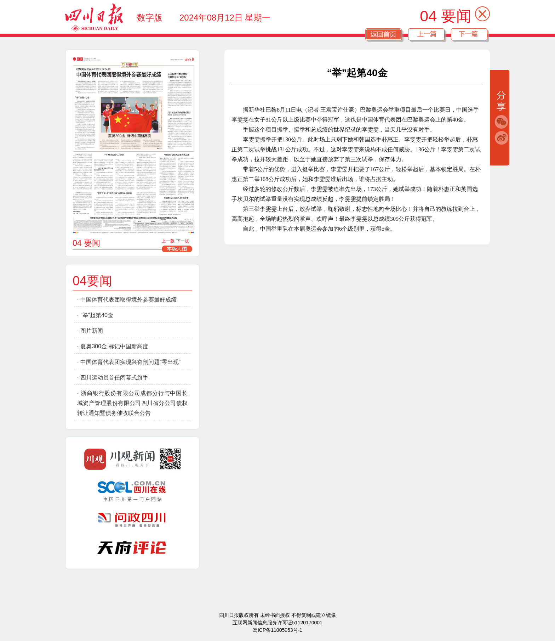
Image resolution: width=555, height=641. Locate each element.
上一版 (168, 240)
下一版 (182, 240)
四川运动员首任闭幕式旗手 (114, 378)
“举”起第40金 (96, 315)
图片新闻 (91, 331)
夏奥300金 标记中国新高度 (114, 346)
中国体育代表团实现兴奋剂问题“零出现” (130, 362)
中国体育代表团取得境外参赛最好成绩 (128, 300)
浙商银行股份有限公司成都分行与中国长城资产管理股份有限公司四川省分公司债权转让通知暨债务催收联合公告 (132, 403)
